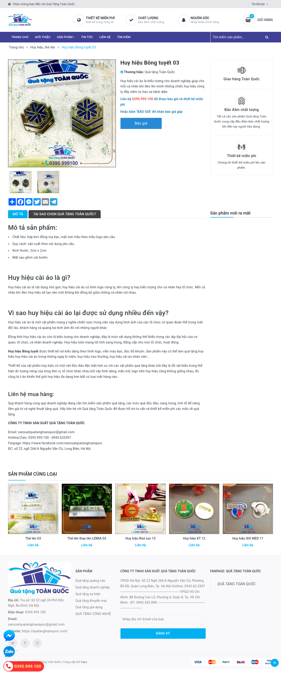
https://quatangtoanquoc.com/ (45, 631)
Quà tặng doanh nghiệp (93, 587)
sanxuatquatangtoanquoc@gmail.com (36, 624)
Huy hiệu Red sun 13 (141, 538)
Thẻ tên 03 (33, 538)
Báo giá (141, 123)
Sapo (84, 662)
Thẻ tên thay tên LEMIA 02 (86, 538)
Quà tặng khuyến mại (91, 600)
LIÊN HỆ (105, 37)
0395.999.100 (35, 612)
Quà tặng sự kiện (88, 594)
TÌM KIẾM (124, 37)
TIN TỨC (87, 37)
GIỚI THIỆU (42, 37)
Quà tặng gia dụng (89, 607)
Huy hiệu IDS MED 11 (247, 538)
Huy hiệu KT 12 (194, 538)
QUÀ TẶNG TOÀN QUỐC (236, 584)
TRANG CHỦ (20, 37)
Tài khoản (258, 4)
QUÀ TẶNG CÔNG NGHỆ (93, 614)
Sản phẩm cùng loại (32, 474)
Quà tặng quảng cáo (90, 580)
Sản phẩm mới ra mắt (230, 213)
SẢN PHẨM (66, 37)
